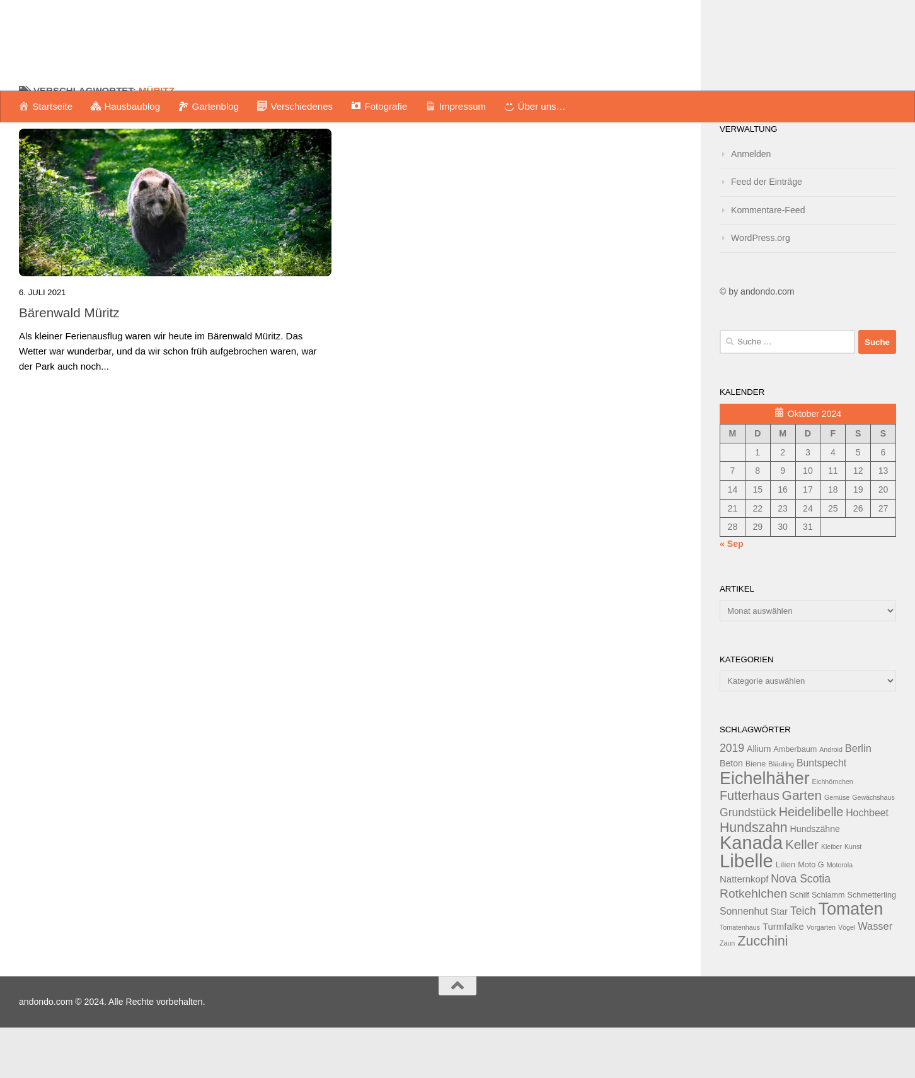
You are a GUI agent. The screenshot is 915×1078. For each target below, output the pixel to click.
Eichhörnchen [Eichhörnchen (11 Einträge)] (832, 832)
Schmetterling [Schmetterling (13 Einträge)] (872, 945)
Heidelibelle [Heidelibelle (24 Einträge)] (811, 862)
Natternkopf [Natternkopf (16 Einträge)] (744, 929)
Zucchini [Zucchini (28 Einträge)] (762, 991)
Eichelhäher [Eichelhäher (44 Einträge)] (765, 828)
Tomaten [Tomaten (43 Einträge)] (851, 959)
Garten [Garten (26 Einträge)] (802, 845)
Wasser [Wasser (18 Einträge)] (875, 976)
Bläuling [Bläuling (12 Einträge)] (781, 814)
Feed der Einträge (766, 232)
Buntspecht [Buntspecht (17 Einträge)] (821, 813)
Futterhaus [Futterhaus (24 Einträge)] (750, 846)
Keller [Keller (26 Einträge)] (802, 895)
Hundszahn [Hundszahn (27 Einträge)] (754, 878)
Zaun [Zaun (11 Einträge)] (727, 993)
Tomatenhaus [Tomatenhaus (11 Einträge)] (740, 977)
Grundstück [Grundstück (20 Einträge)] (748, 863)
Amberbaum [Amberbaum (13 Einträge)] (795, 799)
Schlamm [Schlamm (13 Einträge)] (828, 945)
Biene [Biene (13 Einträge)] (755, 814)
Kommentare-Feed (768, 260)
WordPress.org (760, 288)
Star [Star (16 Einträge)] (779, 961)
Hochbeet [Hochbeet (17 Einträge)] (867, 863)
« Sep (732, 594)
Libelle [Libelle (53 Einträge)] (746, 911)
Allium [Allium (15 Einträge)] (759, 799)
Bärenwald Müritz (69, 363)
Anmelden (751, 204)
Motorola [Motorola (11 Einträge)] (840, 915)
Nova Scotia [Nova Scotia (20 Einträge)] (801, 929)
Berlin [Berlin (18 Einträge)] (858, 798)
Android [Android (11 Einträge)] (831, 800)
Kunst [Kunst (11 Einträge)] (852, 897)
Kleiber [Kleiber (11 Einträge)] (831, 897)
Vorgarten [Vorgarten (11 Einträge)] (821, 977)
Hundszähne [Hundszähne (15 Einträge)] (815, 879)
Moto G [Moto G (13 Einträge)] (811, 915)
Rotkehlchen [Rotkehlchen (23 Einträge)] (753, 944)
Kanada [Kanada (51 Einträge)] (751, 893)
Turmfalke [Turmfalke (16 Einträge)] (783, 976)
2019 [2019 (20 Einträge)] (732, 798)
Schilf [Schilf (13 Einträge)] (799, 945)
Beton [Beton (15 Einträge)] (731, 814)
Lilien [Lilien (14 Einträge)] (786, 915)
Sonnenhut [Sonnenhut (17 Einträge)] (744, 961)
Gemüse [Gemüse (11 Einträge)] (836, 848)
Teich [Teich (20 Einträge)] (803, 961)
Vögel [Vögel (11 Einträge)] (846, 977)
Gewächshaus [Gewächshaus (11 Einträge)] (873, 848)
